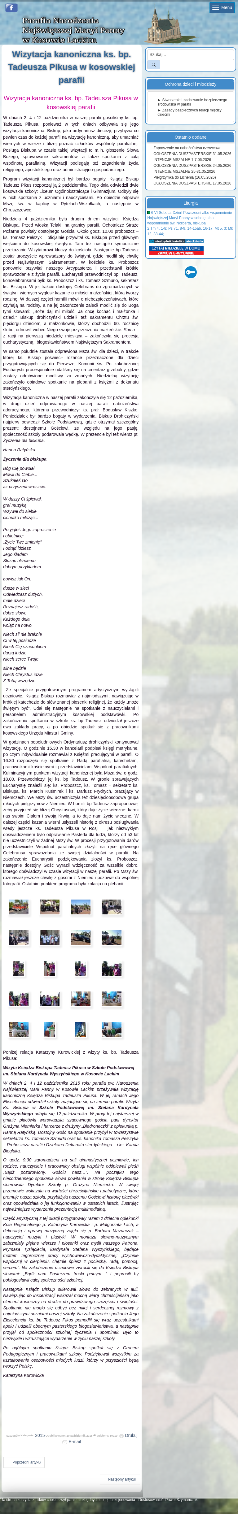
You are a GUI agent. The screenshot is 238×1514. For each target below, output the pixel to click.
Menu (222, 7)
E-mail (71, 1441)
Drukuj (128, 1435)
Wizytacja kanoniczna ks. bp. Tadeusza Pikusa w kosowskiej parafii (71, 67)
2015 (40, 1435)
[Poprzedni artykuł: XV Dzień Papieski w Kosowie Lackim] (24, 1462)
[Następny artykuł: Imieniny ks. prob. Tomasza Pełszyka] (120, 1479)
